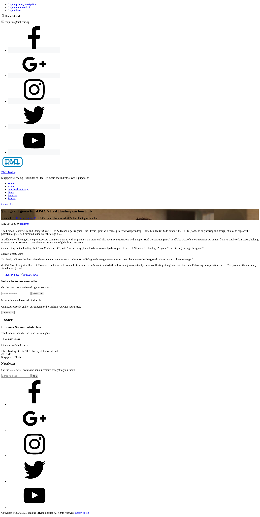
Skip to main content (19, 7)
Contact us (8, 312)
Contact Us (7, 204)
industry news (30, 274)
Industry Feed (12, 274)
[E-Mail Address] (16, 293)
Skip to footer (15, 10)
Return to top (82, 512)
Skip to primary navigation (22, 4)
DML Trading (8, 172)
